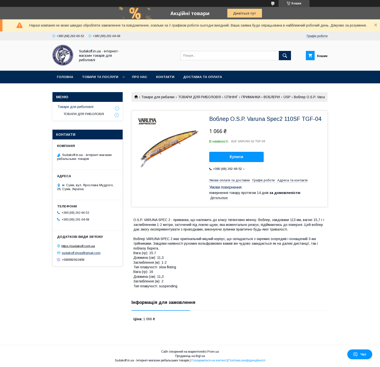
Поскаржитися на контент (208, 360)
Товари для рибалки (157, 97)
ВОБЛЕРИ (272, 97)
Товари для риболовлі (75, 107)
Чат (359, 354)
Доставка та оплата (202, 77)
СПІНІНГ (231, 97)
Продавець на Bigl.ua (190, 356)
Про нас (139, 77)
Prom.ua (213, 351)
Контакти (165, 77)
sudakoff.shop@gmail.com (81, 253)
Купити (236, 157)
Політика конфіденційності (246, 360)
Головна (65, 77)
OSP (286, 97)
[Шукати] (285, 55)
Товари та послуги (100, 77)
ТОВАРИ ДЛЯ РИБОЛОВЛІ (199, 97)
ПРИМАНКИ (250, 97)
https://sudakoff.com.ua (78, 246)
